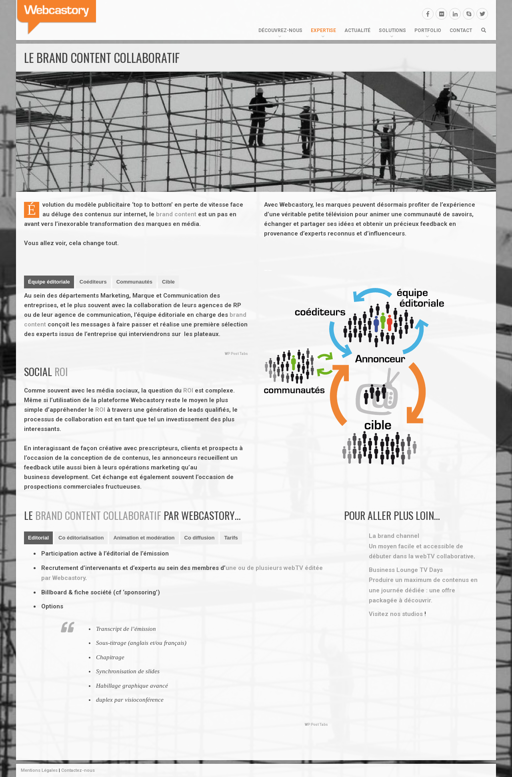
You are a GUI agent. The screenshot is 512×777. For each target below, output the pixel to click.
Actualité (357, 30)
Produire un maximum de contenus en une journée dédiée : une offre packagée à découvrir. (423, 590)
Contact (461, 30)
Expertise (323, 30)
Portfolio (427, 30)
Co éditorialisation (81, 538)
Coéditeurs (93, 282)
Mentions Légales (39, 770)
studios (412, 614)
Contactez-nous (78, 770)
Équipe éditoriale (49, 282)
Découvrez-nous (280, 30)
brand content (176, 214)
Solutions (392, 30)
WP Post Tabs (236, 354)
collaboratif (132, 515)
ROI (61, 371)
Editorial (38, 538)
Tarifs (231, 538)
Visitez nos (385, 614)
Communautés (134, 282)
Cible (168, 282)
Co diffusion (199, 538)
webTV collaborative (444, 556)
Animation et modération (143, 538)
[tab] (49, 282)
